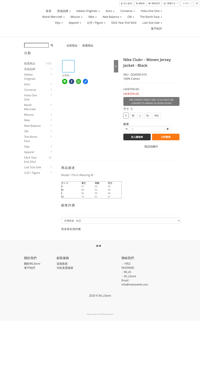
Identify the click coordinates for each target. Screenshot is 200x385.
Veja (59, 23)
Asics (110, 11)
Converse (127, 11)
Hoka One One (151, 11)
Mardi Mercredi (53, 17)
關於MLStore (32, 263)
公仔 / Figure (96, 23)
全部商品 (71, 45)
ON (130, 17)
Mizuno (76, 17)
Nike (92, 17)
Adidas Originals (88, 11)
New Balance (112, 17)
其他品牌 (64, 11)
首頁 (48, 11)
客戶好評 (156, 28)
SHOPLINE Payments (105, 314)
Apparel (75, 23)
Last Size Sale (152, 23)
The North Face (151, 17)
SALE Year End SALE (124, 23)
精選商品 (29, 63)
